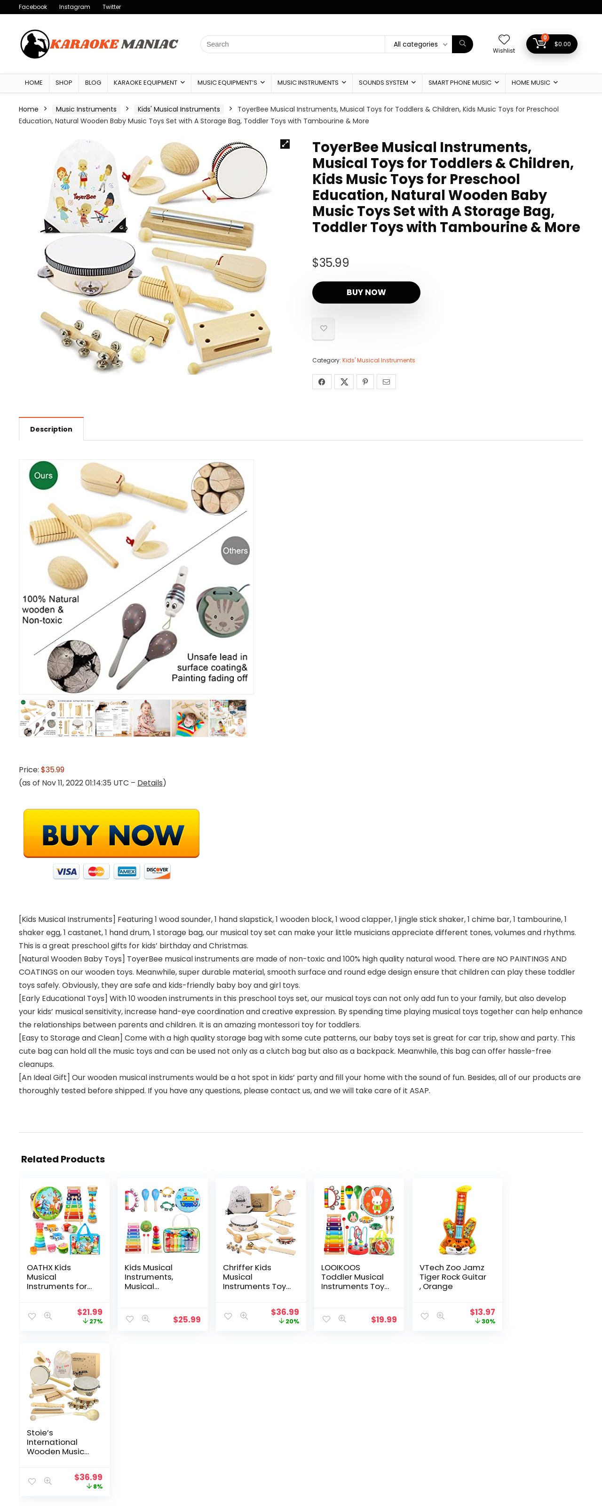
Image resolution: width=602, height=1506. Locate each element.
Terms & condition (243, 1427)
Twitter (112, 7)
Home (34, 82)
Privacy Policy (235, 1413)
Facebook (33, 7)
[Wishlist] (504, 40)
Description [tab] (51, 429)
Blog (93, 82)
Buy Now (366, 292)
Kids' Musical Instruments (179, 109)
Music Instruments (308, 82)
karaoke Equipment (145, 82)
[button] (285, 144)
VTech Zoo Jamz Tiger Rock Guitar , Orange (439, 1277)
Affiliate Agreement (245, 1440)
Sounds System (383, 82)
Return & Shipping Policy (252, 1453)
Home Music (531, 82)
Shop (63, 82)
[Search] (462, 44)
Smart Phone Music (459, 82)
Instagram (74, 7)
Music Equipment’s (227, 82)
